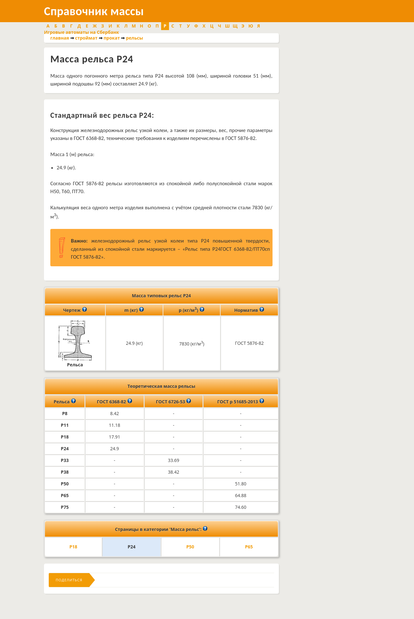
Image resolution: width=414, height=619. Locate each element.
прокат (112, 38)
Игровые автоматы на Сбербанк (81, 32)
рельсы (134, 38)
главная (59, 38)
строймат (86, 38)
